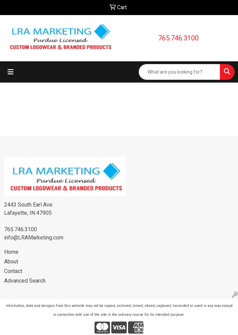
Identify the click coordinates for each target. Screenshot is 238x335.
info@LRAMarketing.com (33, 237)
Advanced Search (25, 280)
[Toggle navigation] (10, 72)
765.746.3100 (178, 38)
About (11, 261)
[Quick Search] (179, 72)
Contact (13, 271)
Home (11, 252)
